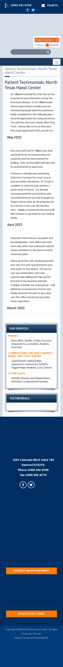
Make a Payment (44, 40)
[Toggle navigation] (56, 62)
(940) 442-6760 (21, 5)
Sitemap (37, 634)
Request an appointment (31, 571)
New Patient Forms (31, 614)
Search (48, 52)
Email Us (52, 5)
